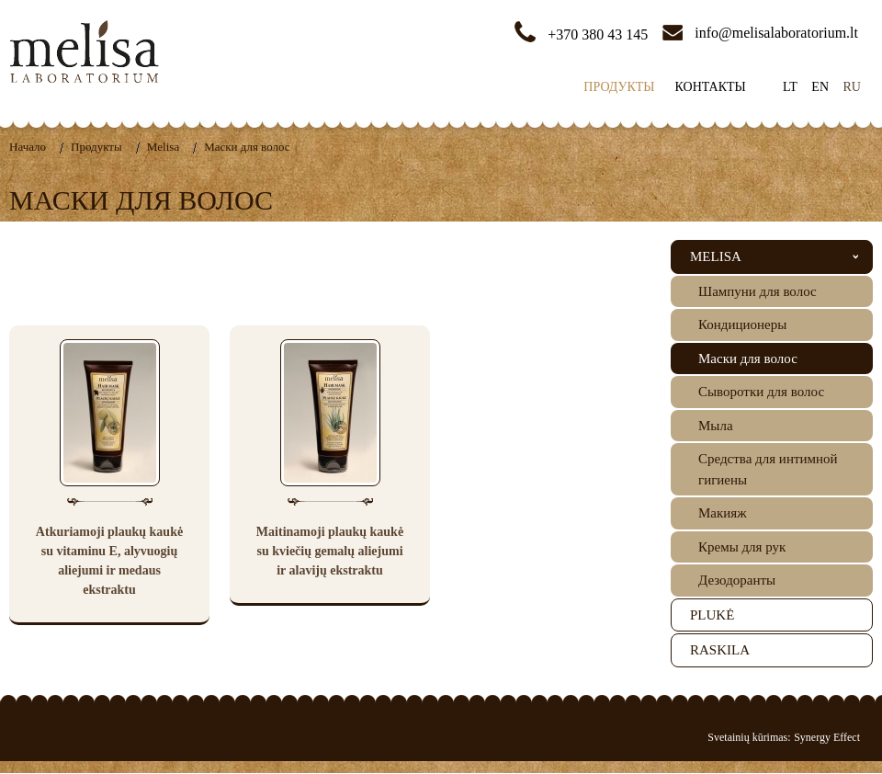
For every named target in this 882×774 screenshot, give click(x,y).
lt (790, 87)
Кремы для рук (742, 547)
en (820, 87)
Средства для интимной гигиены (768, 469)
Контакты (710, 87)
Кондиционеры (742, 324)
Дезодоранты (736, 580)
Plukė (712, 615)
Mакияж (722, 513)
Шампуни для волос (757, 291)
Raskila (720, 650)
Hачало (27, 147)
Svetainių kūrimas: (748, 737)
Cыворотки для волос (761, 391)
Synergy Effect (827, 737)
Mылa (715, 425)
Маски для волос (246, 147)
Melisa (163, 147)
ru (852, 87)
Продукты (618, 87)
